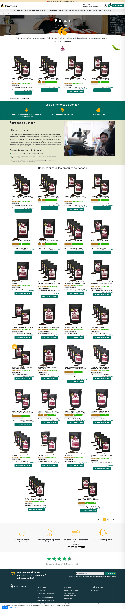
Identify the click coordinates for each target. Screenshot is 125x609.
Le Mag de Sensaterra (70, 595)
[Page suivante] (110, 519)
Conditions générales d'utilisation (100, 576)
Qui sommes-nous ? (69, 593)
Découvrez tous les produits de (19, 98)
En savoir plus (12, 607)
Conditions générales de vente (45, 600)
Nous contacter (41, 590)
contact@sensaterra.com (90, 6)
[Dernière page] (113, 519)
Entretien (89, 10)
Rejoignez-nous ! (68, 598)
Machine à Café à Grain (21, 10)
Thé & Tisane (97, 10)
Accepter (5, 607)
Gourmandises (106, 10)
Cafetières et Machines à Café (38, 10)
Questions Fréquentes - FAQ (71, 590)
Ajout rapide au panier (23, 93)
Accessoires (81, 10)
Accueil (4, 13)
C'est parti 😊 (111, 573)
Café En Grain (53, 10)
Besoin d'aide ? (87, 4)
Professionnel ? (118, 5)
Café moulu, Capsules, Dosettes (67, 10)
